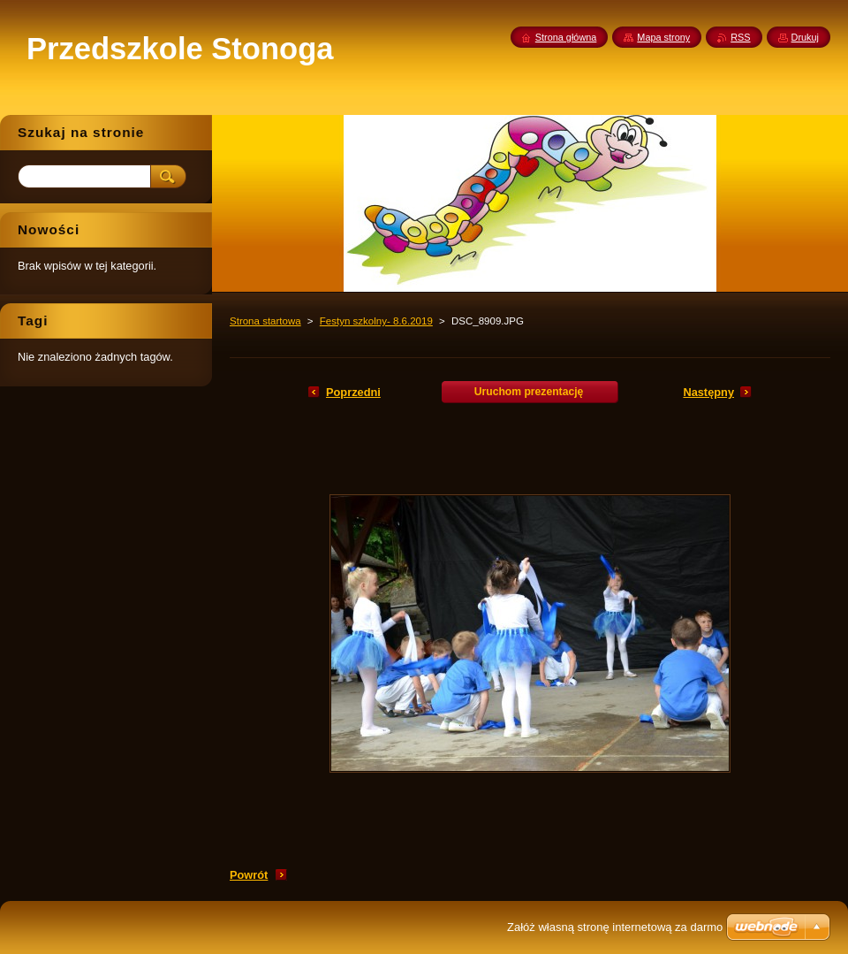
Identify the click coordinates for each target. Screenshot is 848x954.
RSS (740, 37)
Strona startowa (265, 321)
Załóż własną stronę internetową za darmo (615, 927)
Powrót (249, 874)
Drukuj (805, 37)
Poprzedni (353, 392)
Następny (708, 392)
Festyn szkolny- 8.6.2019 (376, 321)
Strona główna (566, 37)
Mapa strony (663, 37)
